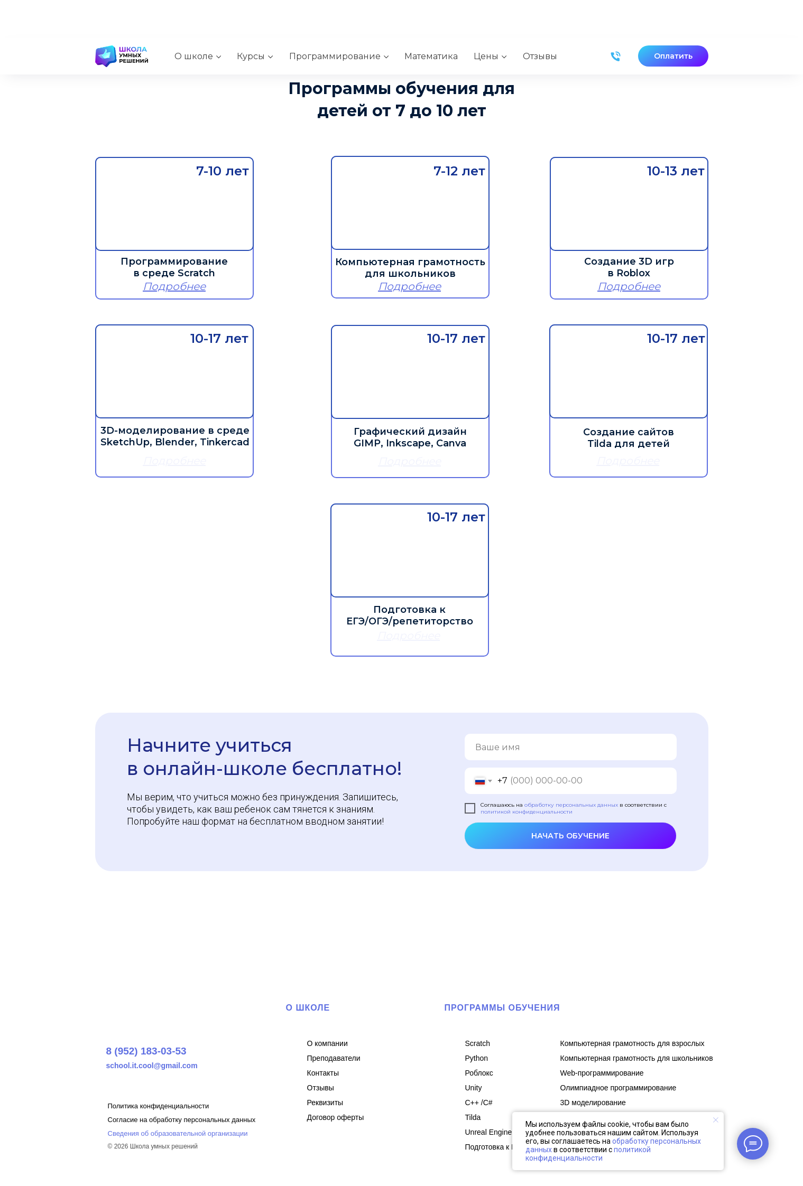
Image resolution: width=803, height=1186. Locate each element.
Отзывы (540, 18)
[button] (673, 18)
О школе (193, 18)
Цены (486, 18)
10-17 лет (456, 517)
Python (476, 1058)
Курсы (251, 18)
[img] (174, 204)
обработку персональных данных (571, 804)
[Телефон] (615, 18)
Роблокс (479, 1073)
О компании (327, 1043)
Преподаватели (334, 1058)
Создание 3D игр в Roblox (629, 267)
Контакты (323, 1073)
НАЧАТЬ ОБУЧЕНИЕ (570, 836)
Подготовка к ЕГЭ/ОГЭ (504, 1147)
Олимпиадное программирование (618, 1088)
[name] (571, 747)
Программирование (335, 18)
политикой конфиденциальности (527, 811)
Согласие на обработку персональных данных (182, 1120)
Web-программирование (602, 1073)
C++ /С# (479, 1102)
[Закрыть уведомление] (715, 1120)
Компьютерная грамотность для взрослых (632, 1043)
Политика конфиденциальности (158, 1106)
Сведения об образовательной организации (178, 1133)
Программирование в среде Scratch (174, 267)
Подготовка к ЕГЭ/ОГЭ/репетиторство (409, 615)
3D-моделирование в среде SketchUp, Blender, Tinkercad (175, 436)
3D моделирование (593, 1102)
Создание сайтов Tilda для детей (628, 438)
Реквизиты (325, 1102)
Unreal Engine (488, 1132)
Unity (473, 1088)
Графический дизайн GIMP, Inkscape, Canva (410, 437)
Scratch (477, 1043)
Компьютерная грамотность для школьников (410, 267)
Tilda (473, 1117)
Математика (431, 18)
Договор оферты (335, 1117)
